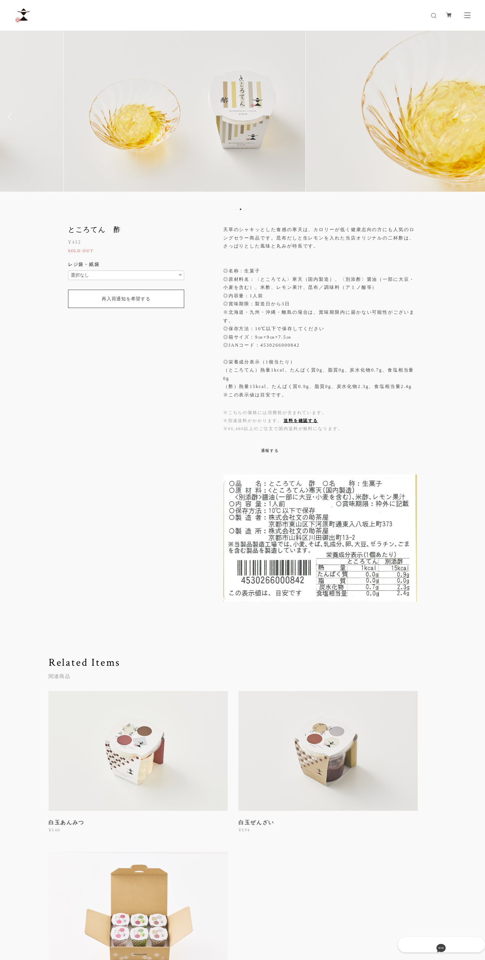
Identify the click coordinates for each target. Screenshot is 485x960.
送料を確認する (301, 420)
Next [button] (473, 117)
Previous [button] (11, 117)
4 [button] (250, 209)
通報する (270, 450)
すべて (72, 851)
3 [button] (246, 209)
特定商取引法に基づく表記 (138, 918)
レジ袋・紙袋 (84, 264)
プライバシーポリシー (80, 918)
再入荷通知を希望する (126, 299)
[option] (242, 117)
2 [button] (241, 209)
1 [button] (236, 209)
